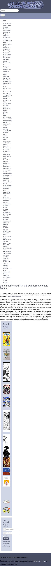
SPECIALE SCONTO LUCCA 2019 (7, 260)
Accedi (6, 538)
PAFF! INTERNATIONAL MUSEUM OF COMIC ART (7, 187)
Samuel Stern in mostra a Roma (7, 205)
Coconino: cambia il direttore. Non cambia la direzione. (7, 70)
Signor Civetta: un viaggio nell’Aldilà (7, 255)
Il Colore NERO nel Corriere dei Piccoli (7, 120)
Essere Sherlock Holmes (5, 112)
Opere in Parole (7, 182)
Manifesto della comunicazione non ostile (7, 175)
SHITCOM (6, 228)
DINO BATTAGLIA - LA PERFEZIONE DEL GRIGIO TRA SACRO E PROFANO (7, 92)
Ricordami (7, 536)
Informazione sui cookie (39, 561)
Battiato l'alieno (7, 44)
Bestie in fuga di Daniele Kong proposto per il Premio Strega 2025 (7, 54)
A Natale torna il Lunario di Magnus (7, 32)
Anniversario (6, 37)
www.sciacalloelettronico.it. (13, 296)
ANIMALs (6, 35)
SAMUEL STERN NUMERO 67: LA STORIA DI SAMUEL (7, 212)
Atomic (5, 39)
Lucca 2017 (6, 154)
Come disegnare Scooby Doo (6, 76)
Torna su (48, 564)
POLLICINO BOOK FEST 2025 (6, 193)
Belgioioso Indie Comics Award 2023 (6, 47)
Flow (4, 115)
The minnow (6, 272)
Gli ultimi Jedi (7, 117)
